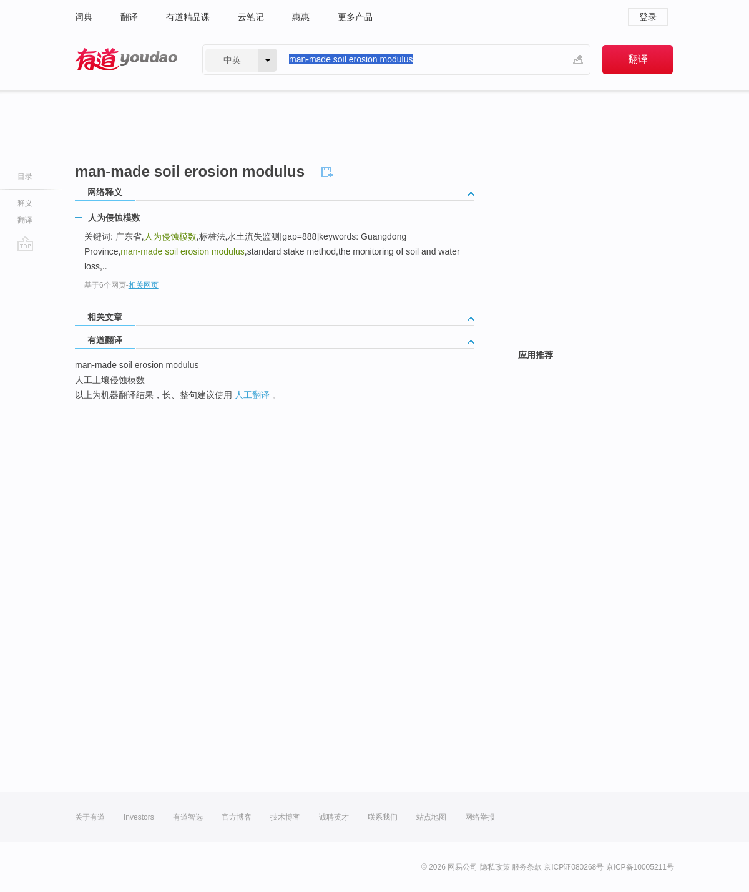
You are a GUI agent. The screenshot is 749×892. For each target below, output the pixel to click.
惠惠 (301, 17)
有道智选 (188, 817)
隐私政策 (495, 867)
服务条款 (527, 867)
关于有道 (90, 817)
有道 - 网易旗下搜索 (126, 59)
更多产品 (355, 17)
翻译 (129, 17)
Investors (139, 817)
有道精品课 (188, 17)
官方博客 (237, 817)
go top (25, 243)
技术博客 (285, 817)
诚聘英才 (334, 817)
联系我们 (383, 817)
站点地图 (431, 817)
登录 (648, 17)
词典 (83, 17)
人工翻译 (252, 395)
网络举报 (480, 817)
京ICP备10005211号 (640, 867)
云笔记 (251, 17)
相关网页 (144, 285)
